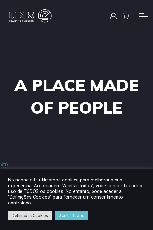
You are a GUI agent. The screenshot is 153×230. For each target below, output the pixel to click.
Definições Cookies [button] (30, 215)
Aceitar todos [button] (71, 215)
